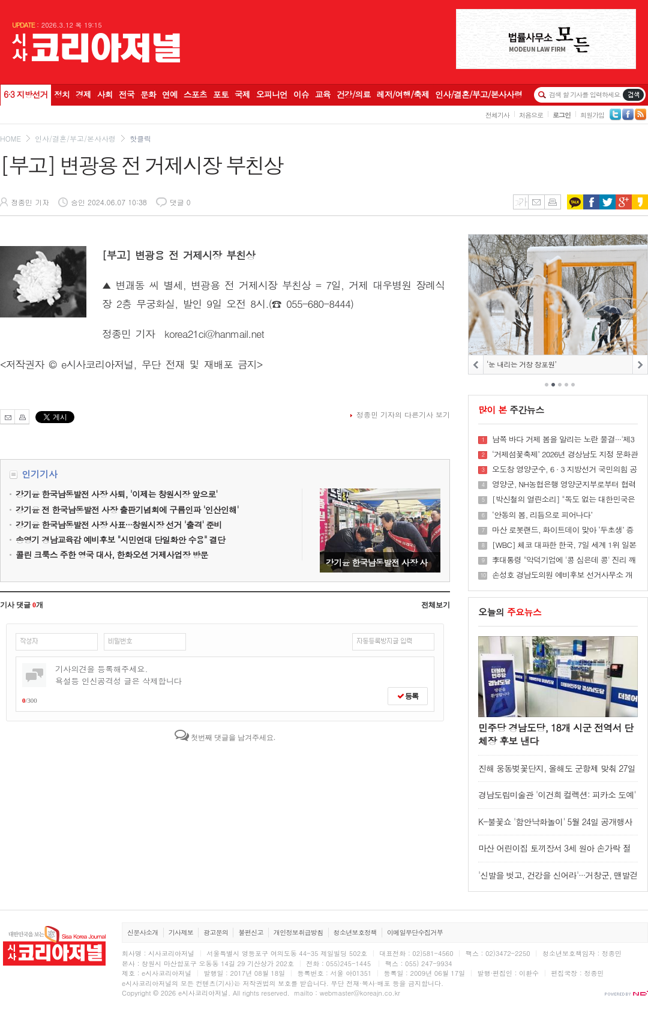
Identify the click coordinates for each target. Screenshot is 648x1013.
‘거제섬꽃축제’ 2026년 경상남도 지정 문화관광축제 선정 (565, 454)
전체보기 (435, 605)
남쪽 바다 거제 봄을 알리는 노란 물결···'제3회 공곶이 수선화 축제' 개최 (563, 439)
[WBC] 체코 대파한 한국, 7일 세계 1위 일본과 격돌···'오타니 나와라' (564, 545)
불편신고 (250, 932)
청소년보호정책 (355, 932)
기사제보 (181, 932)
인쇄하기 (552, 201)
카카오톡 (575, 201)
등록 (407, 696)
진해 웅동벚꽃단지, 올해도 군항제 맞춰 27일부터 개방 (556, 774)
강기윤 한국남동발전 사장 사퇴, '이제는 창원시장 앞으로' (380, 530)
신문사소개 (142, 932)
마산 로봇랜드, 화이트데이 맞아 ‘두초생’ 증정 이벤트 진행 (563, 530)
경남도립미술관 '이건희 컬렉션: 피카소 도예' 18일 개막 (557, 800)
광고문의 (215, 932)
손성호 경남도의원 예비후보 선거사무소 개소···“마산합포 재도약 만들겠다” (562, 575)
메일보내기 (536, 201)
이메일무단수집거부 (415, 932)
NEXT (639, 364)
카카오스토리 (640, 201)
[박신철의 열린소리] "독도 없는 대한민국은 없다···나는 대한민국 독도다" (563, 499)
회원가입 (592, 114)
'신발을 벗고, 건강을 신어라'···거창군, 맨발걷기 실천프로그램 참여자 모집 (558, 880)
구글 (624, 201)
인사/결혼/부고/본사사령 (75, 138)
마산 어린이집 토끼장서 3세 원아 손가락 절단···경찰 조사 (554, 853)
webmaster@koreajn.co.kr (360, 992)
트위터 (607, 201)
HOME (10, 138)
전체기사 (497, 114)
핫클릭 (140, 138)
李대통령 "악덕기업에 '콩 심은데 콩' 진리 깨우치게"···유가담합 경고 (564, 560)
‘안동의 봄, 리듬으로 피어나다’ (542, 515)
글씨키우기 (520, 201)
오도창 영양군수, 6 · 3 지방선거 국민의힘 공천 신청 (564, 469)
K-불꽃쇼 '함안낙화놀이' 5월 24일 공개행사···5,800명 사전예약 (555, 827)
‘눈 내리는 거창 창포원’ (521, 364)
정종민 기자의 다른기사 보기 (403, 414)
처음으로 (531, 114)
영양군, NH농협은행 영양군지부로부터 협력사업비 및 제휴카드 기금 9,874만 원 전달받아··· (563, 484)
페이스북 (591, 201)
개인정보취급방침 (298, 932)
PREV (476, 364)
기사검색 (633, 95)
